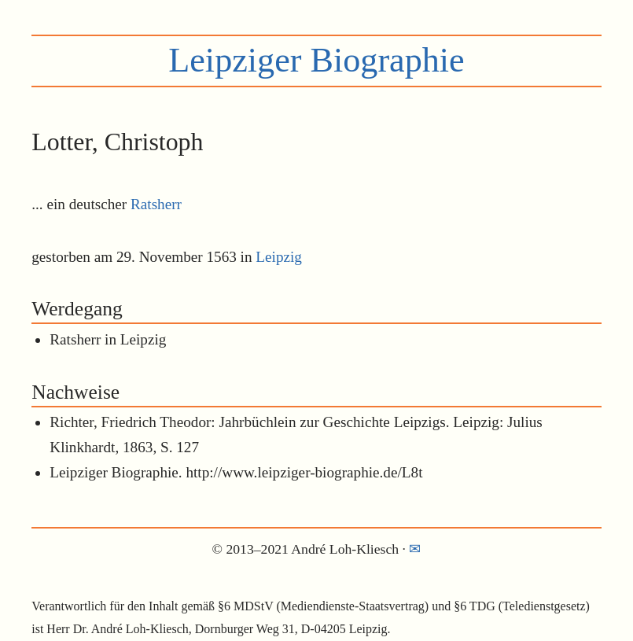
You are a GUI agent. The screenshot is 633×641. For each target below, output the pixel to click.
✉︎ (415, 549)
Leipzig (279, 257)
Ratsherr (156, 204)
